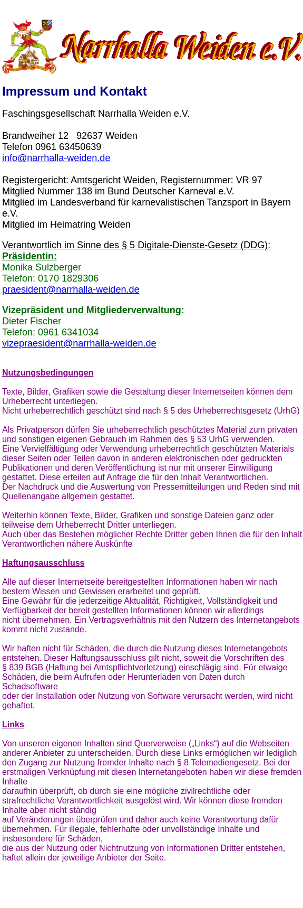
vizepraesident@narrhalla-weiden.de (79, 343)
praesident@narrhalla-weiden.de (70, 289)
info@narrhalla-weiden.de (56, 158)
